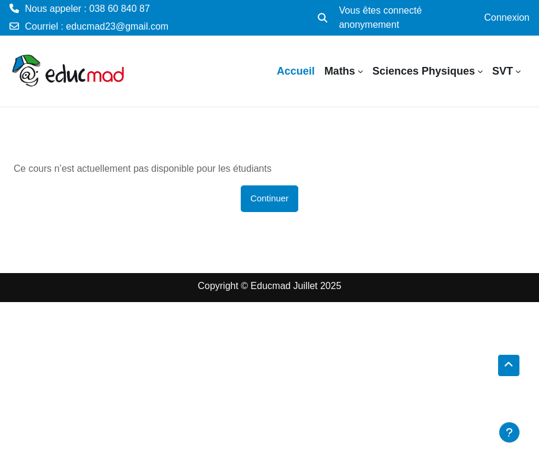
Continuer (269, 198)
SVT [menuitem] (502, 71)
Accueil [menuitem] (296, 71)
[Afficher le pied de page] (509, 432)
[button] (322, 18)
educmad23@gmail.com (117, 26)
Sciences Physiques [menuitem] (423, 71)
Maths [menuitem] (339, 71)
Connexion (507, 17)
